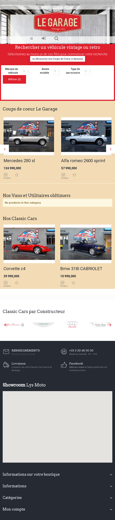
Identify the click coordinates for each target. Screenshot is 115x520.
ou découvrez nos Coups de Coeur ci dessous (57, 58)
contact (54, 4)
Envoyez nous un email (23, 354)
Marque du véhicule (11, 71)
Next (107, 251)
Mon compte (14, 509)
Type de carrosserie (73, 71)
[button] (57, 425)
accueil (40, 4)
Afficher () (14, 79)
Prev (7, 251)
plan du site (73, 4)
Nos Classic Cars (20, 218)
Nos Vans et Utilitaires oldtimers (36, 195)
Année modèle (44, 71)
